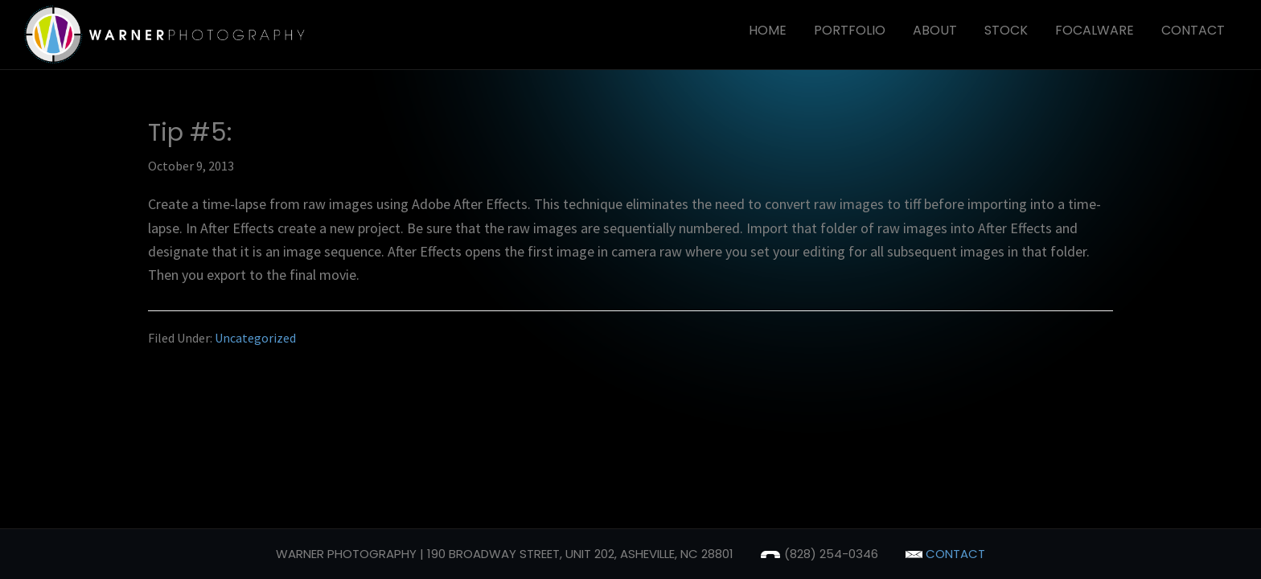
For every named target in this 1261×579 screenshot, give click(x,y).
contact (945, 553)
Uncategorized (255, 338)
